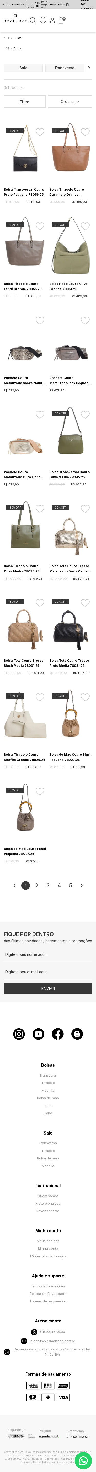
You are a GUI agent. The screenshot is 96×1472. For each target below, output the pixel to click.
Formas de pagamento (48, 1301)
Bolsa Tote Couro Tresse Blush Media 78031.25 (24, 663)
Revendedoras (48, 1211)
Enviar (48, 988)
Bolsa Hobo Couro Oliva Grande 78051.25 (68, 286)
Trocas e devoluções (48, 1286)
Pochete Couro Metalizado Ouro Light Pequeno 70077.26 (22, 475)
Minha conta (48, 1248)
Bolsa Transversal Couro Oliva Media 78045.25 (69, 474)
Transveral (48, 1075)
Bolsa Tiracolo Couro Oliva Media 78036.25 (21, 568)
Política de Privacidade (48, 1293)
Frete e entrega (48, 1203)
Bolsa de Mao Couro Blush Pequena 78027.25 (70, 757)
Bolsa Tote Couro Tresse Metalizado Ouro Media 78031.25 (69, 569)
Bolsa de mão (48, 1098)
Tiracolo (48, 1083)
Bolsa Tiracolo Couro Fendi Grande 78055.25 (22, 286)
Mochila (48, 1090)
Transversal (48, 1143)
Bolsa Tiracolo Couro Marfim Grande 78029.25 (24, 757)
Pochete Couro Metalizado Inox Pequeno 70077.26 (69, 381)
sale (23, 68)
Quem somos (48, 1196)
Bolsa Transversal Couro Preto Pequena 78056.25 (24, 191)
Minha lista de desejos (48, 1256)
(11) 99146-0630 (48, 1332)
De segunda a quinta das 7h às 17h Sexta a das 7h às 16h (47, 1351)
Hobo (48, 1113)
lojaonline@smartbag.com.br (48, 1341)
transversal (65, 68)
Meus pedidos (48, 1241)
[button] (89, 67)
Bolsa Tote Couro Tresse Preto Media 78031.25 (69, 663)
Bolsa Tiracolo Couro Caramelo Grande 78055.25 (66, 192)
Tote (48, 1105)
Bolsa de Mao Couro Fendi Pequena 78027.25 (25, 851)
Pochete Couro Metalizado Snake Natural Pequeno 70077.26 (25, 381)
